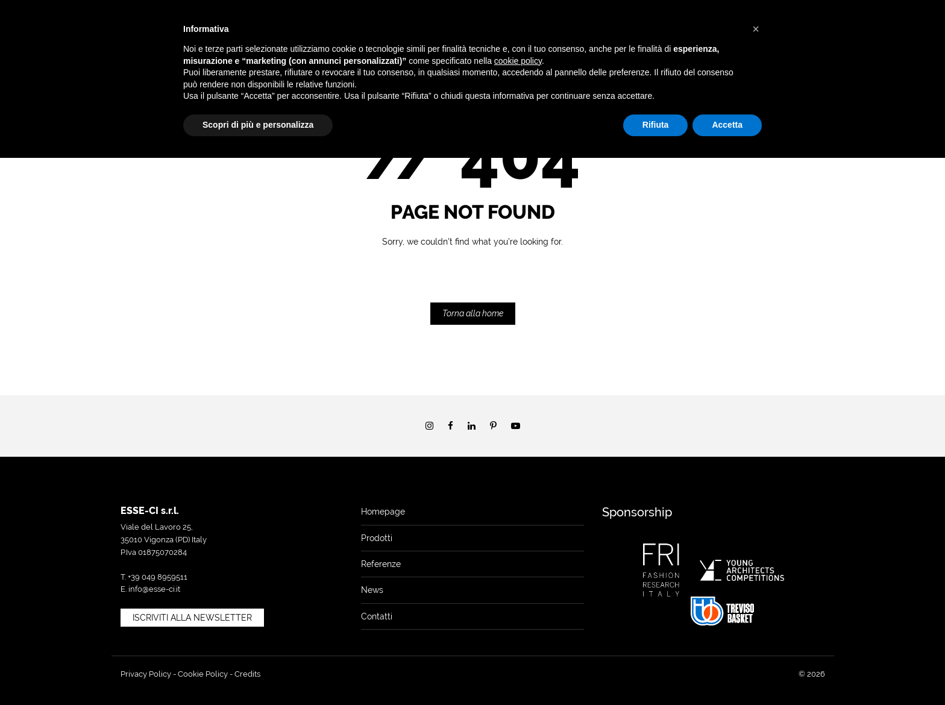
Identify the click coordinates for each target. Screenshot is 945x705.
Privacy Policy (146, 673)
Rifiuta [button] (655, 125)
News (372, 590)
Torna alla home (472, 313)
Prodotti (376, 538)
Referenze (381, 564)
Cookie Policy (203, 673)
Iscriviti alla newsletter (192, 617)
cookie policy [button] (518, 61)
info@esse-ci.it (154, 589)
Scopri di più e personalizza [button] (257, 125)
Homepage (383, 511)
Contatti (376, 616)
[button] (755, 29)
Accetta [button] (727, 125)
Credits (247, 673)
